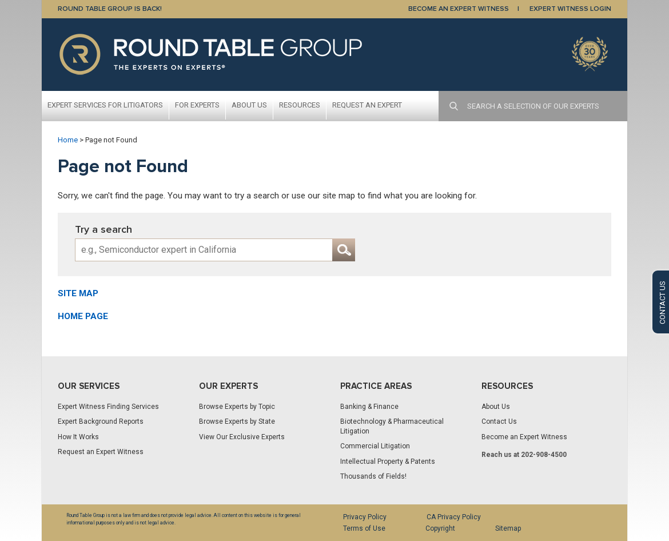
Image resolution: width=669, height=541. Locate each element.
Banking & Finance (369, 407)
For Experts (197, 105)
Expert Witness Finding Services (108, 407)
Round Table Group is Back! (110, 9)
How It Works (78, 437)
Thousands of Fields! (373, 476)
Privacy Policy (365, 517)
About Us (249, 105)
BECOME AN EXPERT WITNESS (458, 9)
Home (68, 140)
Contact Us (499, 421)
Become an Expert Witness (524, 437)
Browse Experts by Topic (237, 407)
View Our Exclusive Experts (242, 437)
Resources (299, 105)
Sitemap (508, 528)
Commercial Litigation (375, 446)
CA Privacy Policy (454, 517)
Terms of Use (364, 528)
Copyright (440, 528)
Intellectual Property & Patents (387, 462)
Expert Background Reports (101, 421)
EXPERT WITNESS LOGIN (570, 9)
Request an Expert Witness (101, 452)
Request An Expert (367, 105)
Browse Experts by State (237, 421)
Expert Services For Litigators (105, 105)
